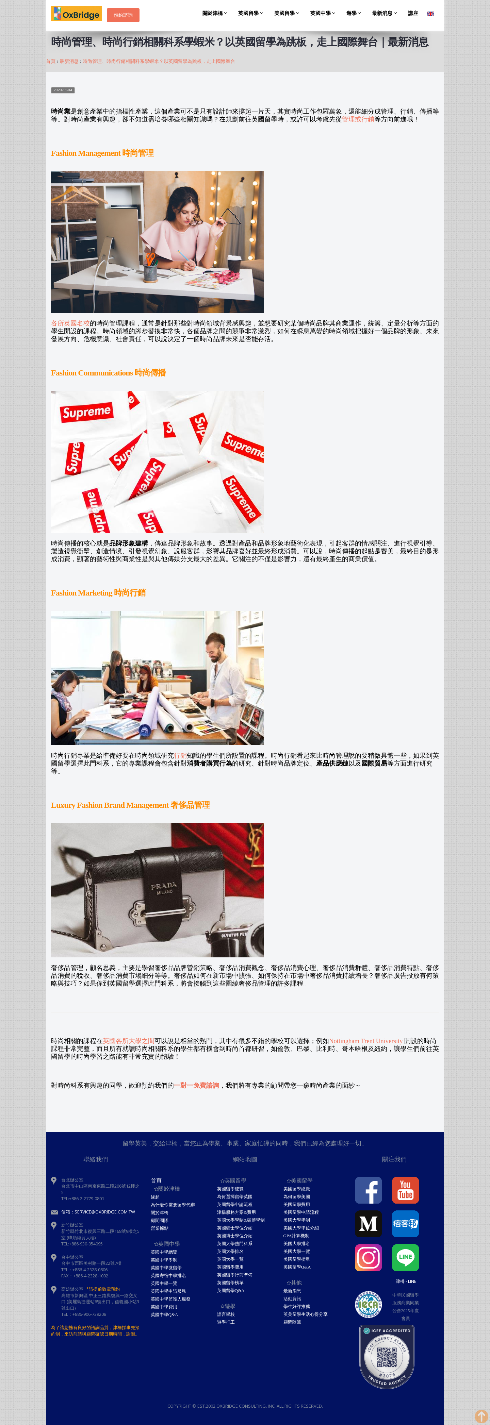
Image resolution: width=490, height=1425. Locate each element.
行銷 (180, 755)
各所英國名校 (70, 323)
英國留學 (251, 13)
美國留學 (287, 13)
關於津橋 (216, 13)
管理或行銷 (358, 119)
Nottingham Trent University (366, 1040)
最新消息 (385, 13)
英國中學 (324, 13)
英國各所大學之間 (128, 1040)
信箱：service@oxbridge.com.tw (98, 1212)
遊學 (354, 13)
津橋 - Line (406, 1281)
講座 (413, 13)
